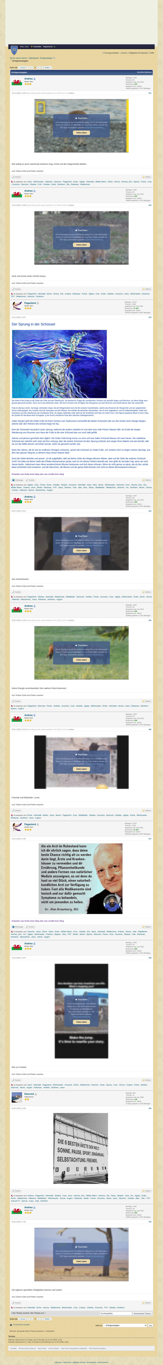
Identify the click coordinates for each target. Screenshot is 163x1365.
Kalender (143, 53)
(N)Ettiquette (33, 58)
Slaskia (33, 184)
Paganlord (67, 182)
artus (33, 487)
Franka (15, 490)
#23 (150, 317)
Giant (53, 184)
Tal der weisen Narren (18, 58)
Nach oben (42, 1348)
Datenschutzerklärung (94, 128)
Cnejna (68, 294)
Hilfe (151, 53)
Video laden (81, 133)
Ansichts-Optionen (144, 72)
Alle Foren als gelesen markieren (74, 1348)
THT (13, 296)
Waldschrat (85, 184)
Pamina (67, 487)
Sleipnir (57, 934)
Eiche (110, 182)
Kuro (128, 485)
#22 (150, 205)
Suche (123, 53)
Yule (74, 487)
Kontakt (14, 1348)
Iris (127, 487)
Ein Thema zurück (21, 1313)
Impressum (58, 1362)
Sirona (117, 182)
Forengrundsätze (111, 53)
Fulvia (143, 182)
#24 (150, 511)
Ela (68, 184)
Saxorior (57, 182)
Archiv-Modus (53, 1348)
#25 (150, 620)
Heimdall (90, 182)
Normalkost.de (91, 1362)
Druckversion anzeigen (21, 1324)
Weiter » (48, 67)
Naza (60, 487)
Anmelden (37, 46)
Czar (150, 182)
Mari (137, 1198)
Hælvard (48, 182)
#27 (150, 839)
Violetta (46, 184)
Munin (142, 487)
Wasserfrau (40, 490)
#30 (150, 1222)
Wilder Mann (100, 182)
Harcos (25, 1201)
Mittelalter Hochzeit (79, 1362)
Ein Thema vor (37, 1313)
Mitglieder (132, 53)
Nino (95, 485)
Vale (80, 487)
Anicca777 (15, 1201)
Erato (75, 182)
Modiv (39, 487)
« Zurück (22, 67)
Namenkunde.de (102, 1362)
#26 (150, 729)
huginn (50, 490)
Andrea (28, 78)
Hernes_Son (126, 182)
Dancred (24, 184)
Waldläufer (100, 487)
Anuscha (16, 184)
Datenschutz (67, 1362)
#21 (150, 93)
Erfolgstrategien (46, 58)
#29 (150, 1108)
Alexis (91, 487)
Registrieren (48, 46)
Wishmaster (38, 182)
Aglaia (82, 182)
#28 (150, 958)
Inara (30, 182)
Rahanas (75, 184)
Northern (61, 184)
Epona (136, 182)
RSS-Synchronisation (97, 1348)
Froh (40, 184)
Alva (85, 487)
